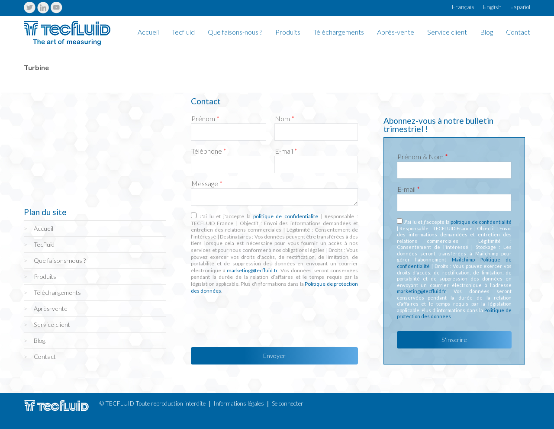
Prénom (205, 118)
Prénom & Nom (422, 156)
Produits (287, 32)
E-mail (286, 151)
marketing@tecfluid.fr (252, 270)
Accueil (148, 32)
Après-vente (395, 32)
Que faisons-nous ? (235, 32)
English (492, 6)
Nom (284, 118)
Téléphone (208, 151)
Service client (447, 32)
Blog (486, 32)
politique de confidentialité (285, 216)
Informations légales (238, 403)
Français (463, 6)
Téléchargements (338, 32)
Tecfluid (183, 32)
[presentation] (256, 318)
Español (520, 6)
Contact (518, 32)
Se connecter (287, 403)
